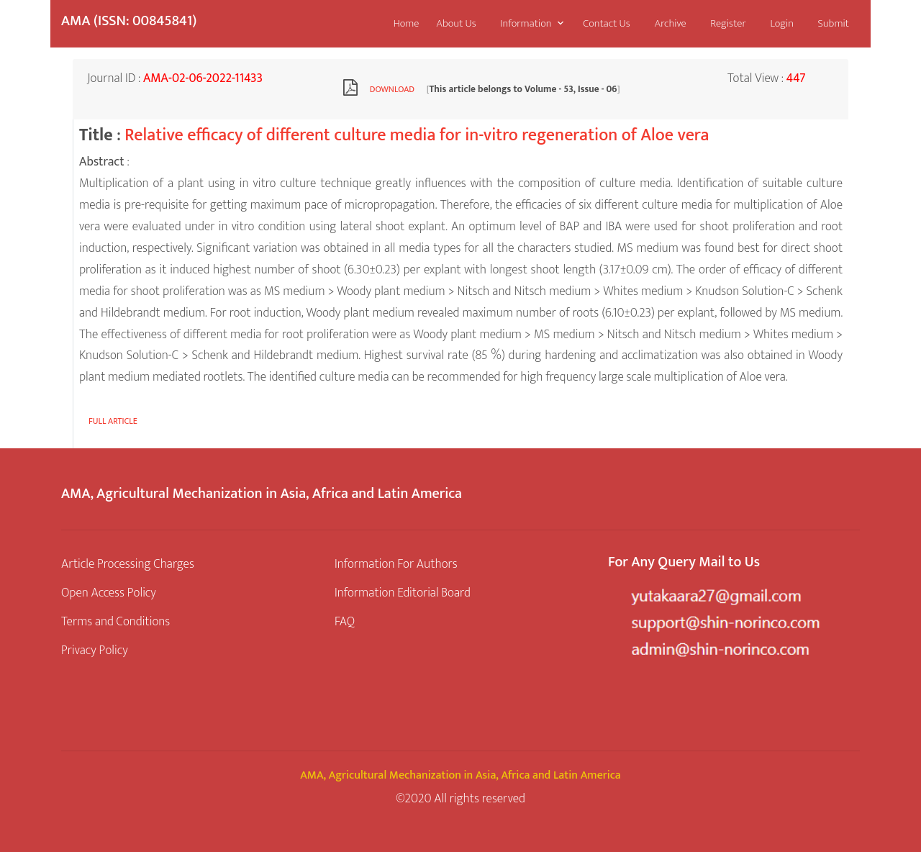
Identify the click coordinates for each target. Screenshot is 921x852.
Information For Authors (396, 563)
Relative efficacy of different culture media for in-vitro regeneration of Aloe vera (416, 135)
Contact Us (606, 23)
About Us (456, 23)
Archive (670, 23)
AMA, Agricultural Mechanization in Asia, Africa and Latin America (460, 775)
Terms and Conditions (115, 621)
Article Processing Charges (127, 563)
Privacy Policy (94, 650)
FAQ (345, 621)
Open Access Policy (108, 592)
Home (406, 23)
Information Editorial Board (403, 592)
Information (525, 23)
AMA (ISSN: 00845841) (128, 21)
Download (392, 89)
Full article (113, 421)
